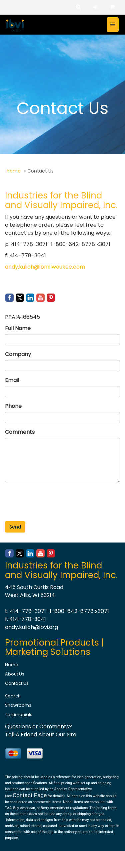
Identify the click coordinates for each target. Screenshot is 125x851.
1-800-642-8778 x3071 (79, 611)
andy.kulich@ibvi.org (31, 627)
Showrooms (18, 705)
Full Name (18, 328)
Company (18, 354)
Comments (20, 432)
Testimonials (18, 714)
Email (12, 380)
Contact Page (30, 795)
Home (14, 171)
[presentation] (55, 500)
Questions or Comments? (38, 726)
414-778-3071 (28, 611)
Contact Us (17, 683)
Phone (13, 406)
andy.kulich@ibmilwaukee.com (45, 267)
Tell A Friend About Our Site (40, 734)
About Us (14, 674)
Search (13, 696)
